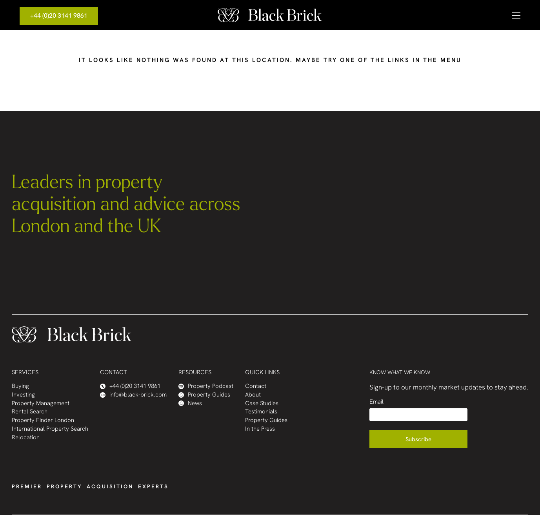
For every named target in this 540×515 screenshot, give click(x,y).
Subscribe (418, 439)
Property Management (40, 403)
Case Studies (261, 403)
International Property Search (50, 429)
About (253, 394)
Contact (255, 386)
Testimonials (261, 411)
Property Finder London (43, 420)
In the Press (260, 429)
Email (376, 402)
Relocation (26, 437)
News (190, 403)
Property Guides (204, 394)
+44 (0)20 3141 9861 (58, 15)
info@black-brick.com (133, 394)
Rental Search (29, 411)
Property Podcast (205, 386)
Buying (20, 386)
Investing (23, 394)
